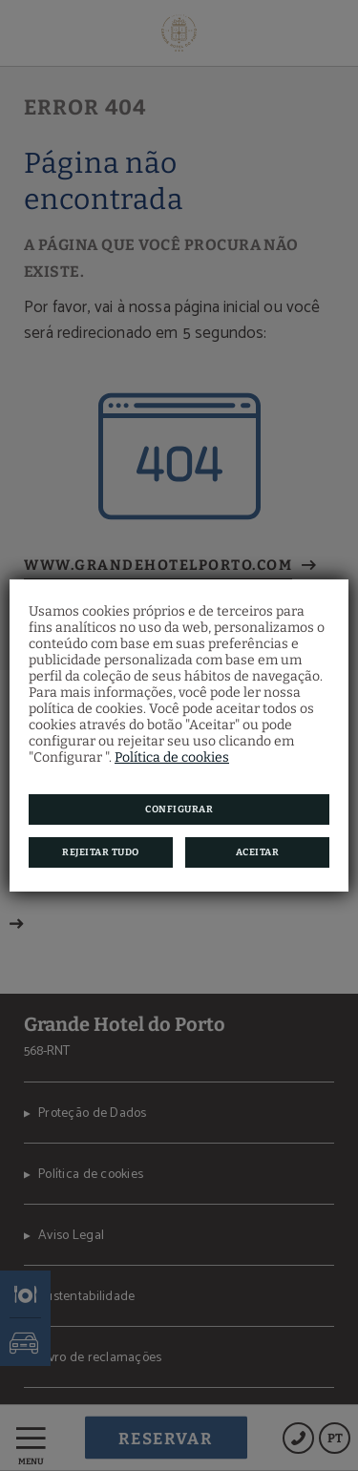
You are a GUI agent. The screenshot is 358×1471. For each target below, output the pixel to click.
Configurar (179, 809)
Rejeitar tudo (100, 852)
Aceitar (258, 852)
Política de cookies (172, 757)
